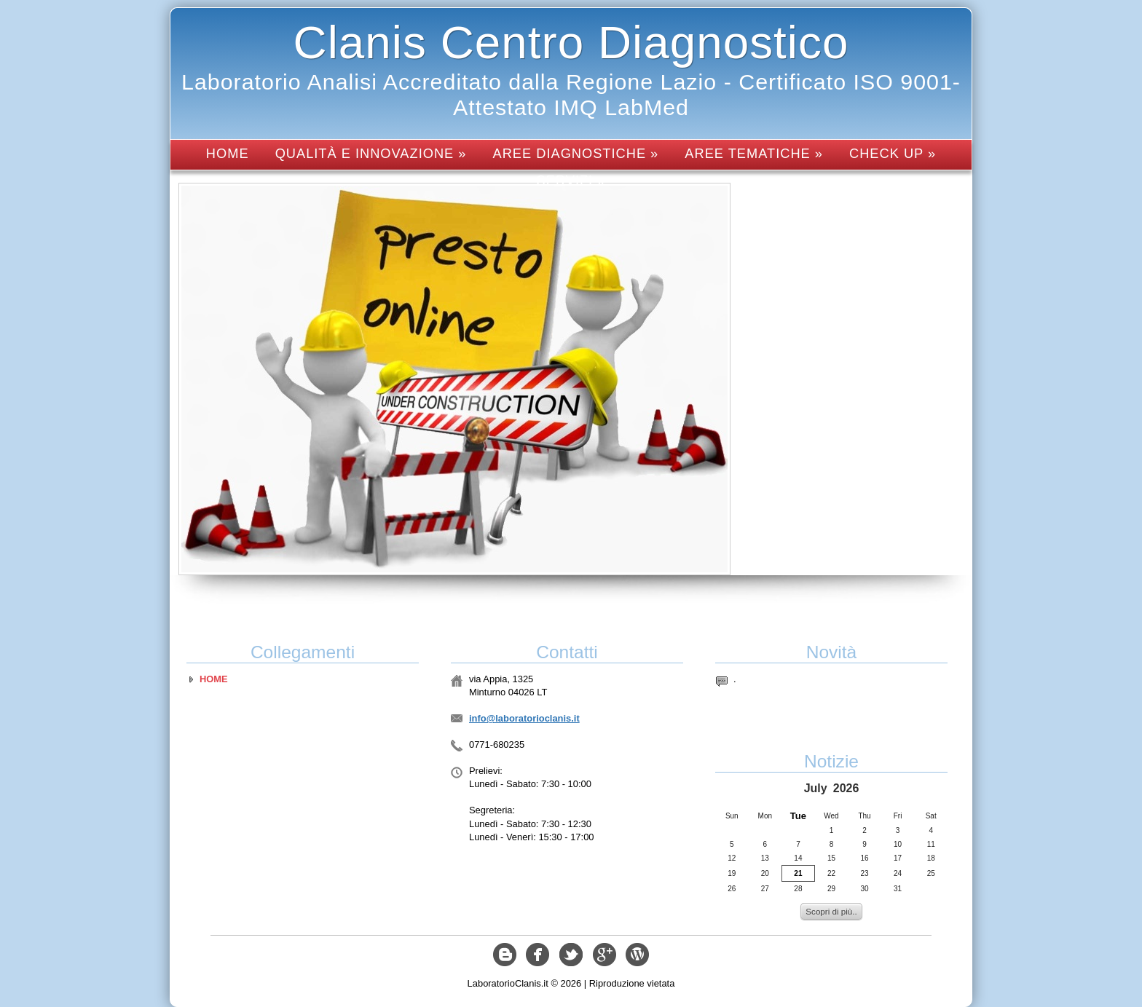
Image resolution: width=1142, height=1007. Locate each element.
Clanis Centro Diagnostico (571, 42)
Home (227, 153)
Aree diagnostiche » (576, 153)
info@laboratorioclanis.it (524, 718)
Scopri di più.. (831, 911)
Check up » (892, 153)
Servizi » (571, 180)
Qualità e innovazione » (371, 153)
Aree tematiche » (754, 153)
